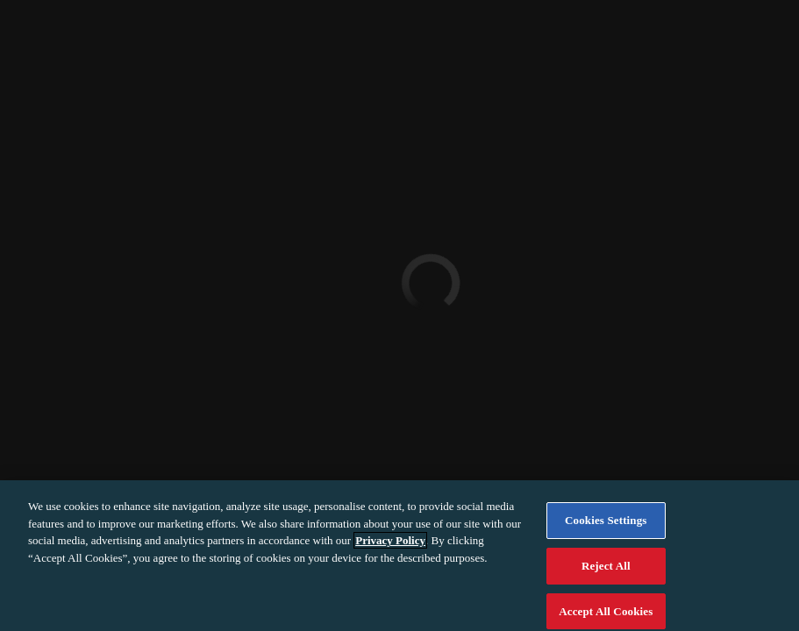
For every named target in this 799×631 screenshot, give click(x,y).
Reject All (606, 571)
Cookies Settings (605, 526)
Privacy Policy (390, 546)
